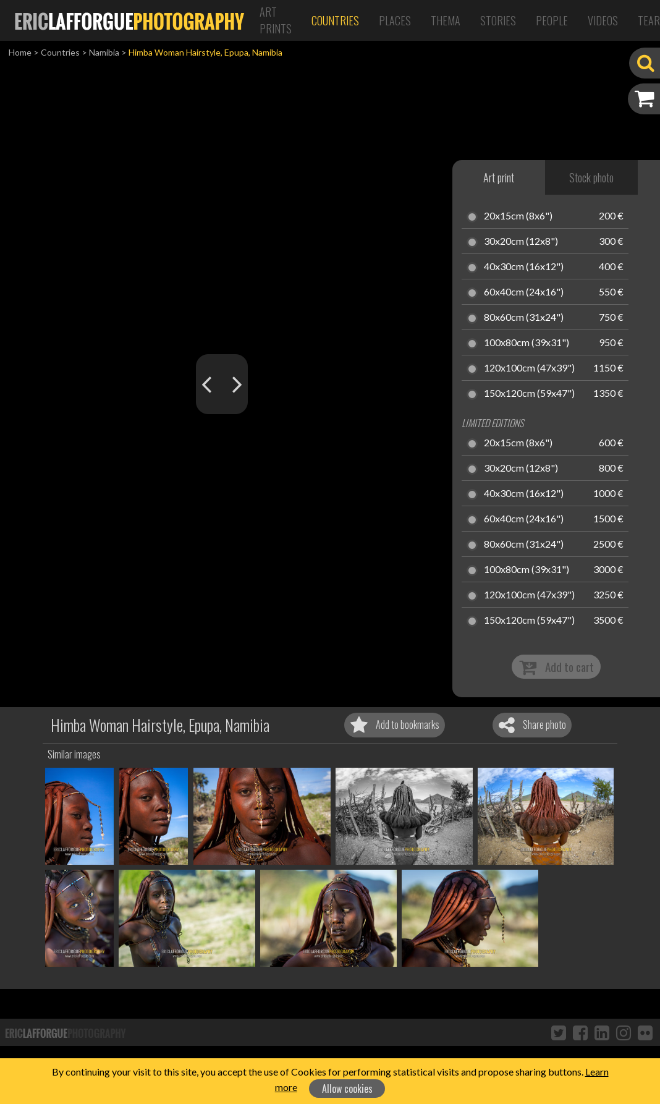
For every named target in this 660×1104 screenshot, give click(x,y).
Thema (445, 20)
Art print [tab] (498, 177)
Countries (335, 20)
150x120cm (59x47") (529, 394)
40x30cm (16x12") (524, 267)
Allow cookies (347, 1088)
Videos (603, 20)
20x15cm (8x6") (518, 216)
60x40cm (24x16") (524, 292)
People (552, 20)
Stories (498, 20)
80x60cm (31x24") (524, 318)
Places (395, 20)
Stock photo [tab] (591, 177)
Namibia (104, 52)
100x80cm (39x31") (526, 343)
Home (20, 52)
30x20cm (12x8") (521, 242)
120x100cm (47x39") (529, 368)
